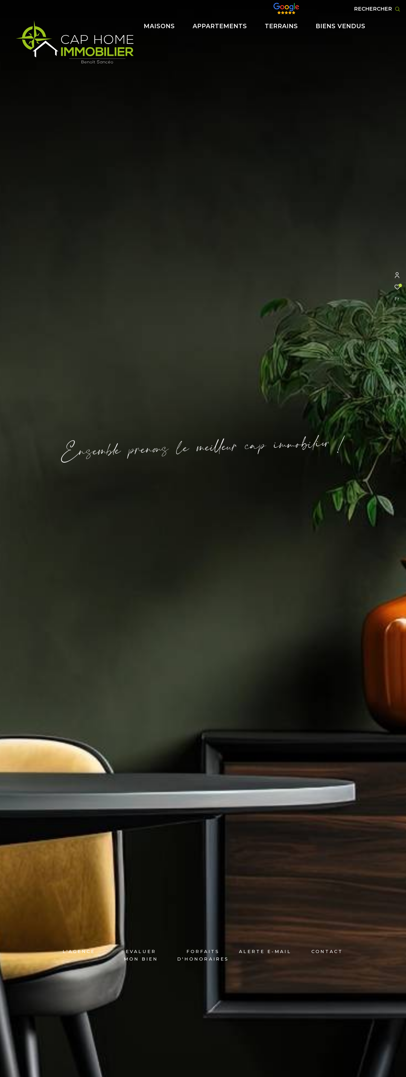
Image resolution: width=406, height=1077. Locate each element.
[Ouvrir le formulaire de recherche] (377, 9)
